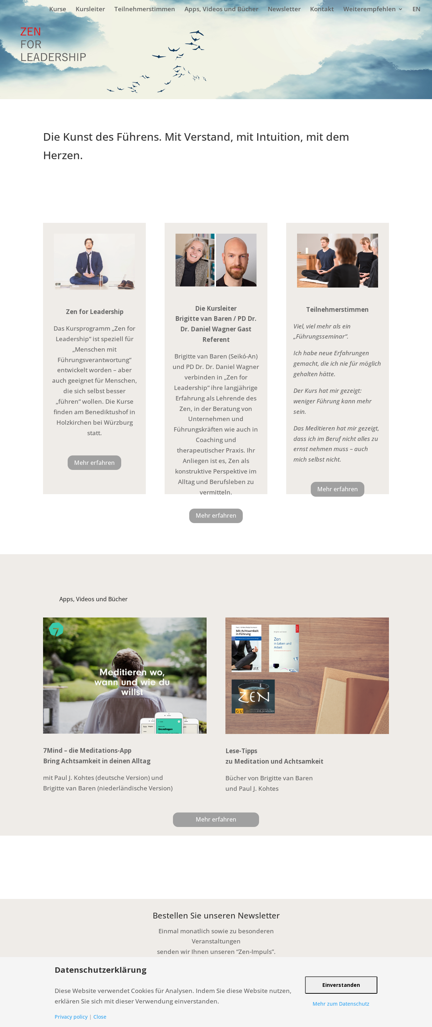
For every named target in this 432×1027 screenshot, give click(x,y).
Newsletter (284, 9)
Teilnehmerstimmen (144, 9)
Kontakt (322, 9)
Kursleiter (90, 9)
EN (416, 9)
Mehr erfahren (94, 463)
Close (99, 1016)
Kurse (57, 9)
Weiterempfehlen (369, 9)
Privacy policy (71, 1016)
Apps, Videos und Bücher (221, 9)
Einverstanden (341, 984)
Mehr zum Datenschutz (341, 1003)
